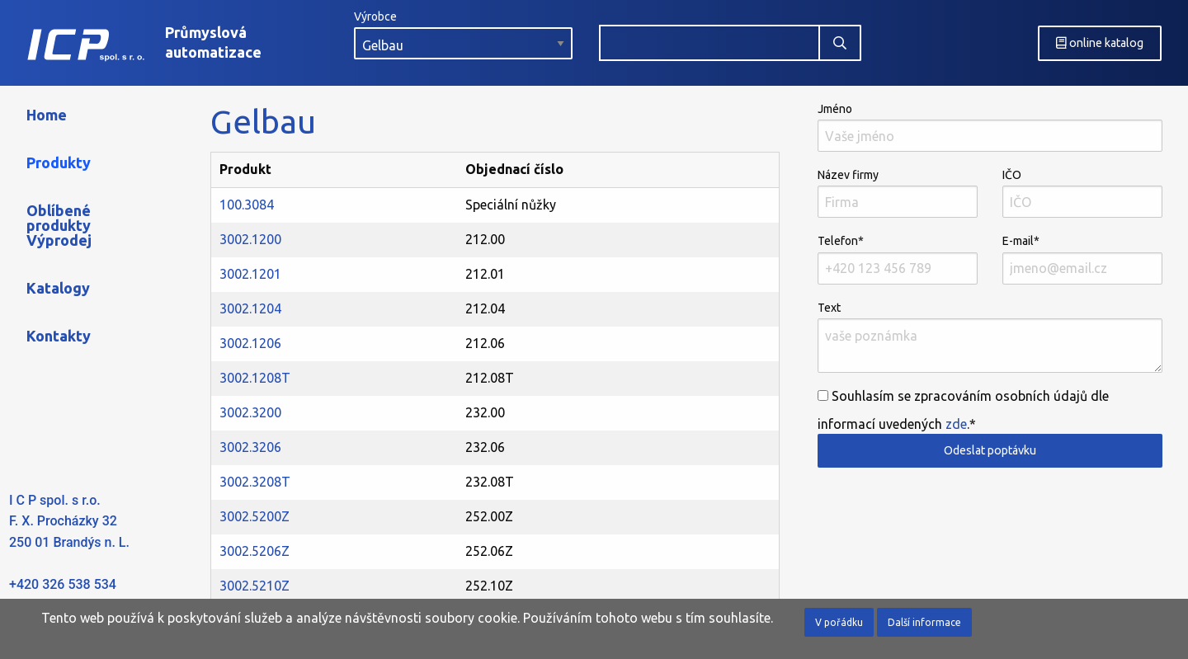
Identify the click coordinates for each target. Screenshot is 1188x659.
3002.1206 (250, 343)
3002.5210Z (254, 585)
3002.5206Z (254, 551)
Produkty (58, 162)
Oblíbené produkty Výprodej (59, 225)
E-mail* (1082, 259)
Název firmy (898, 193)
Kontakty (58, 335)
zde (956, 424)
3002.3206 (250, 447)
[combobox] (709, 43)
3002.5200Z (254, 516)
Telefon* (898, 259)
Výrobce (463, 34)
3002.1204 (250, 308)
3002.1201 (250, 273)
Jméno (990, 127)
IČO (1082, 193)
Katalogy (58, 288)
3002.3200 (250, 412)
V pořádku (839, 622)
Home (46, 114)
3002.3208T (254, 481)
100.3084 (246, 204)
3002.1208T (254, 377)
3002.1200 (250, 239)
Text (990, 337)
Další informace (924, 622)
